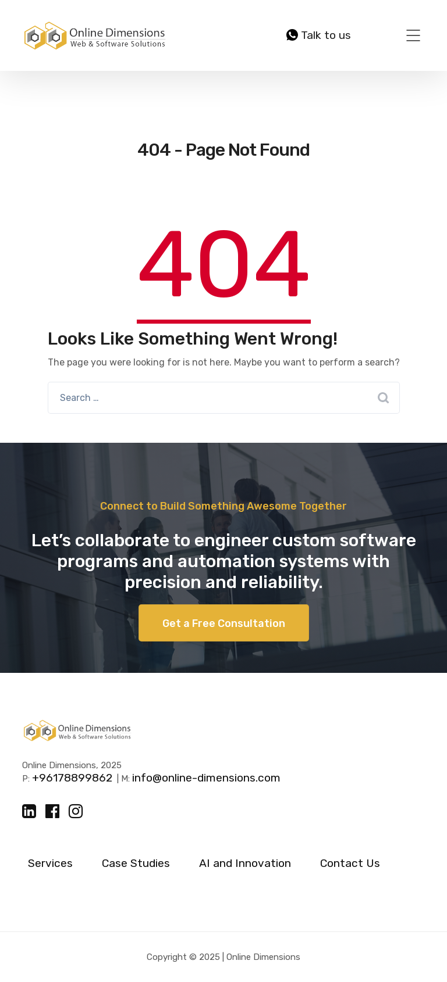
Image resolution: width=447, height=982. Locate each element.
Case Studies (136, 863)
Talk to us (318, 35)
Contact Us (350, 863)
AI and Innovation (245, 863)
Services (50, 863)
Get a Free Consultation (223, 623)
